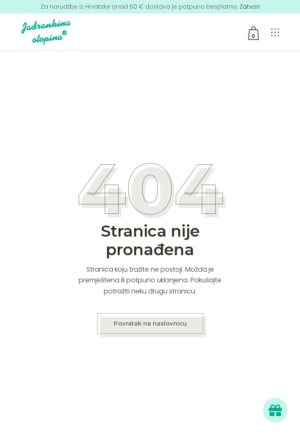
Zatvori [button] (250, 6)
